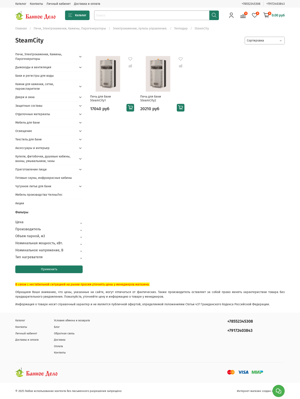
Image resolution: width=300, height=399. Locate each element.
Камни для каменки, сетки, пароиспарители (34, 86)
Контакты (36, 4)
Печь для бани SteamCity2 (150, 98)
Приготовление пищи (31, 169)
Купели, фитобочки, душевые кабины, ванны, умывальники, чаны (42, 159)
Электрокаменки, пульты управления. (140, 28)
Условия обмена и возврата (72, 320)
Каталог (20, 4)
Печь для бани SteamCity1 (100, 98)
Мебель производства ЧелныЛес (39, 194)
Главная (21, 28)
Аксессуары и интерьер (32, 148)
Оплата (58, 346)
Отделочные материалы (32, 114)
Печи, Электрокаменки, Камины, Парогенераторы (70, 28)
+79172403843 (275, 4)
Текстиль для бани (28, 139)
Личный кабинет (58, 4)
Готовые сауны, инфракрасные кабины (43, 178)
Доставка (59, 339)
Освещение (23, 131)
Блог (57, 327)
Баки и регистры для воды (34, 75)
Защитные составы (28, 105)
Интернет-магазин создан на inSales (261, 391)
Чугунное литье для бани (33, 186)
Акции (19, 203)
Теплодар (181, 28)
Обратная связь (64, 333)
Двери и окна (25, 97)
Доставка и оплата (87, 4)
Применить (49, 269)
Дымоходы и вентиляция (33, 67)
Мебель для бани (27, 122)
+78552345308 (251, 4)
